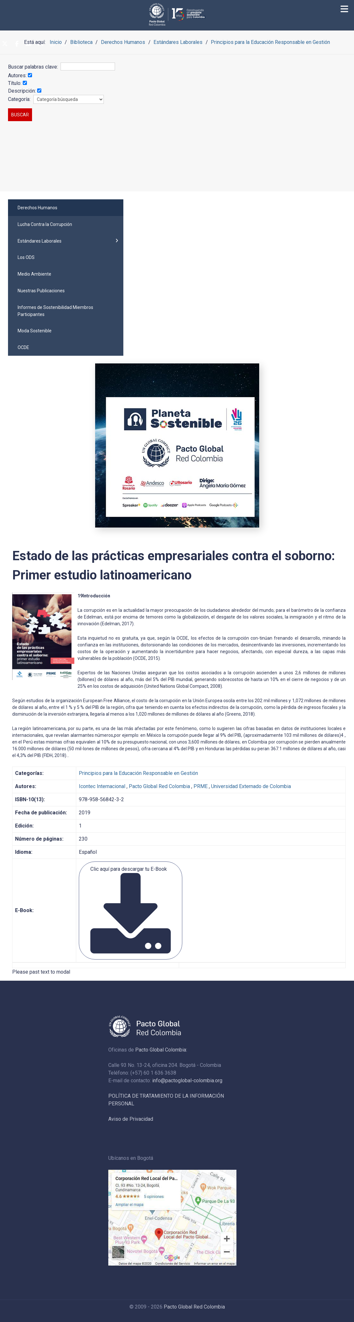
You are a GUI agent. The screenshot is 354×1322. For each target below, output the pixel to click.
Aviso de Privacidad (130, 1119)
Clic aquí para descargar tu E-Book (130, 909)
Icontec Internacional (102, 786)
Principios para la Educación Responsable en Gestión (138, 773)
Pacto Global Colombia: (161, 1050)
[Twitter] (5, 44)
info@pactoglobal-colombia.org (187, 1080)
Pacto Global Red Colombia (159, 786)
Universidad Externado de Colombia (251, 786)
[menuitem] (65, 207)
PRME (200, 786)
